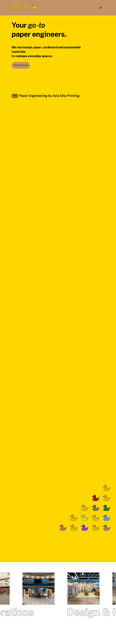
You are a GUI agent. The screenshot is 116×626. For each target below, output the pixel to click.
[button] (100, 8)
